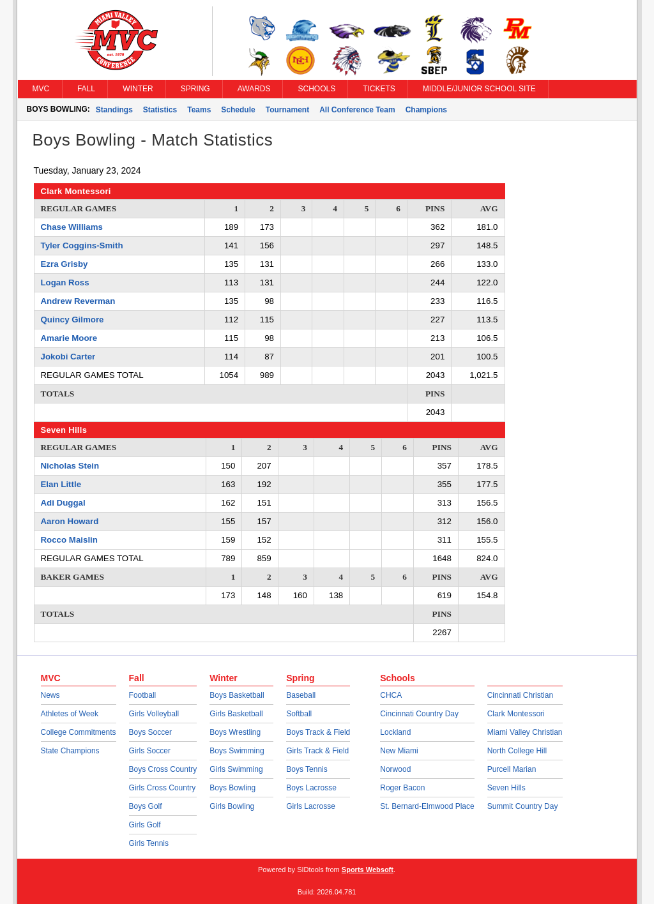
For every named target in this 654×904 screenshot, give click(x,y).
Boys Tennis (306, 769)
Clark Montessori (516, 713)
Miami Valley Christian (525, 732)
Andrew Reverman (78, 301)
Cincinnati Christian (520, 695)
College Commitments (78, 732)
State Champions (70, 750)
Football (142, 695)
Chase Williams (72, 227)
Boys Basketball (236, 695)
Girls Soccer (150, 750)
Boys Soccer (150, 732)
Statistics (160, 109)
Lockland (395, 732)
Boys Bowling (232, 787)
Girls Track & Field (317, 750)
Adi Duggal (63, 503)
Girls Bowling (231, 806)
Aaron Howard (70, 521)
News (50, 695)
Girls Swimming (235, 769)
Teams (199, 109)
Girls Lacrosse (310, 806)
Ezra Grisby (64, 264)
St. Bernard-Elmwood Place (427, 806)
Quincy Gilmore (72, 319)
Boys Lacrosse (311, 787)
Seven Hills (506, 787)
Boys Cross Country (163, 769)
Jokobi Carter (68, 356)
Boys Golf (145, 806)
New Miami (399, 750)
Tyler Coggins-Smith (82, 245)
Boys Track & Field (318, 732)
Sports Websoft (367, 869)
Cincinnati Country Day (419, 713)
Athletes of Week (70, 713)
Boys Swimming (236, 750)
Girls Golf (145, 824)
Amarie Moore (69, 338)
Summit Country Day (522, 806)
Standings (114, 109)
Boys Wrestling (235, 732)
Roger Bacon (402, 787)
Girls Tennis (149, 843)
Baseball (301, 695)
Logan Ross (65, 282)
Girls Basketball (235, 713)
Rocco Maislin (69, 540)
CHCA (391, 695)
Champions (426, 109)
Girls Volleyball (154, 713)
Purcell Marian (511, 769)
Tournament (287, 109)
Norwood (395, 769)
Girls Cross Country (162, 787)
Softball (299, 713)
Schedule (238, 109)
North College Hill (517, 750)
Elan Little (61, 484)
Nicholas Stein (70, 466)
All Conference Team (357, 109)
